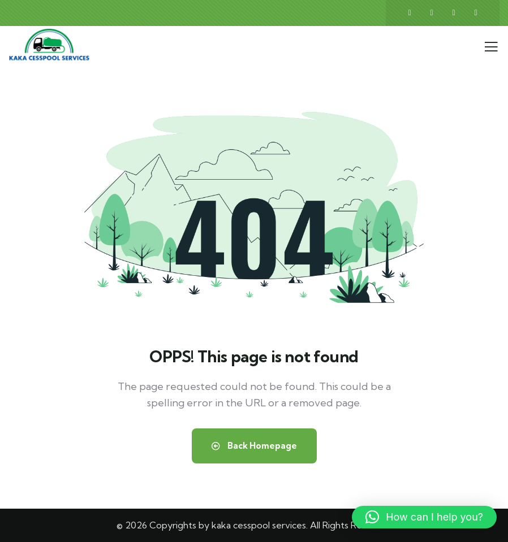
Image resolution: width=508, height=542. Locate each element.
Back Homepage (254, 445)
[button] (424, 517)
